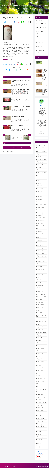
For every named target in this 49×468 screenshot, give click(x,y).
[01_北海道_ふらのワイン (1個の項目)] (41, 370)
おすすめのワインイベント (41, 31)
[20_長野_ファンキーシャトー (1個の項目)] (41, 342)
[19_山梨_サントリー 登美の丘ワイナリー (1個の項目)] (41, 363)
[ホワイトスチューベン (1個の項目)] (41, 388)
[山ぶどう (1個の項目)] (38, 406)
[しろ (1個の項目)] (45, 326)
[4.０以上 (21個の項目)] (38, 158)
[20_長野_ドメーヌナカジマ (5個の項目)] (41, 227)
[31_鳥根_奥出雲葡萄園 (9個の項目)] (41, 185)
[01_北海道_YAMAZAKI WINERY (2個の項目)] (41, 314)
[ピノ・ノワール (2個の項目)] (44, 294)
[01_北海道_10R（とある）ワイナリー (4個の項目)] (41, 235)
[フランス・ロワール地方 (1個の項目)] (41, 385)
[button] (47, 138)
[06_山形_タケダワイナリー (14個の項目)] (41, 171)
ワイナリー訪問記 (40, 36)
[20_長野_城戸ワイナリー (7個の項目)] (41, 198)
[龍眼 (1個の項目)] (45, 372)
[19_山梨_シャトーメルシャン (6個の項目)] (41, 206)
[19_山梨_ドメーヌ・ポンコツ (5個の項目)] (41, 219)
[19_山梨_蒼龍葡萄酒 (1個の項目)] (41, 439)
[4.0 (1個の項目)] (42, 397)
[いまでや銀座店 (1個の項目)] (41, 431)
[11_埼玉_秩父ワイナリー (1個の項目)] (41, 407)
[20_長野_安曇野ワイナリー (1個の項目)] (41, 336)
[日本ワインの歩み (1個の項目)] (41, 443)
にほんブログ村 (39, 453)
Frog (41, 105)
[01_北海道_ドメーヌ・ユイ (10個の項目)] (41, 182)
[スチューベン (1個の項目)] (44, 425)
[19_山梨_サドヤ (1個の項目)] (41, 352)
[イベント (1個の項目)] (41, 391)
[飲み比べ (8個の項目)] (41, 193)
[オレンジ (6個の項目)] (38, 204)
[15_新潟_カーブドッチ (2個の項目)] (41, 291)
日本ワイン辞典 (5, 59)
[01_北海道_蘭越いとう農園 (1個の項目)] (41, 380)
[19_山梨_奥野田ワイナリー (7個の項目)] (41, 203)
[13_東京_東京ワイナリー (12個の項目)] (41, 179)
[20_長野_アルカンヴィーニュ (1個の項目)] (41, 410)
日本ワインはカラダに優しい (41, 43)
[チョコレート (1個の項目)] (41, 356)
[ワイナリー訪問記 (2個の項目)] (41, 282)
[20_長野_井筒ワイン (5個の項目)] (41, 215)
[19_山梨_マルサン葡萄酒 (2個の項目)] (41, 274)
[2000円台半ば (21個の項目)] (44, 158)
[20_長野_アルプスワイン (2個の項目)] (41, 307)
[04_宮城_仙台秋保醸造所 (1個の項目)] (41, 422)
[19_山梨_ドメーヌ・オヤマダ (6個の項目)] (41, 207)
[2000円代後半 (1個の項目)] (38, 397)
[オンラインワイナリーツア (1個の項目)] (41, 347)
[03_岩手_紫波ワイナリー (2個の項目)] (41, 301)
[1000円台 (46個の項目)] (39, 147)
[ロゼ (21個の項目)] (45, 159)
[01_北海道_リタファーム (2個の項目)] (40, 298)
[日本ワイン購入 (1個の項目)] (39, 445)
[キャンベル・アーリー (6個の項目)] (41, 209)
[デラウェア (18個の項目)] (38, 166)
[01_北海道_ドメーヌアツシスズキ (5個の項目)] (41, 217)
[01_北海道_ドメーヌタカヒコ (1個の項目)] (41, 426)
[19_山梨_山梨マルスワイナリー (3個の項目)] (41, 255)
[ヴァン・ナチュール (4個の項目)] (41, 244)
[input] (41, 138)
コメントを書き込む (17, 148)
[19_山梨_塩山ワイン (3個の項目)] (41, 260)
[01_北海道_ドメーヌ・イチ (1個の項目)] (41, 350)
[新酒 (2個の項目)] (45, 298)
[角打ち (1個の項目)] (41, 383)
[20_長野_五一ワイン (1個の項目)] (41, 340)
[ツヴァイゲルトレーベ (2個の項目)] (41, 284)
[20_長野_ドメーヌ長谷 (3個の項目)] (40, 257)
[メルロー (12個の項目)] (41, 177)
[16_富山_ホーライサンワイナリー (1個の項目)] (41, 402)
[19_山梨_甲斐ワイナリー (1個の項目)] (41, 353)
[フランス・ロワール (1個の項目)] (41, 345)
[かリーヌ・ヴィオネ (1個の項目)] (41, 324)
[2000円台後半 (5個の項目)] (39, 214)
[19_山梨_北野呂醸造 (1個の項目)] (41, 355)
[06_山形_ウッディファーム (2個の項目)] (41, 290)
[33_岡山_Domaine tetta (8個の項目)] (41, 188)
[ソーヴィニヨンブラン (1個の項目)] (41, 399)
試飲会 (38, 33)
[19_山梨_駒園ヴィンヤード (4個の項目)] (41, 230)
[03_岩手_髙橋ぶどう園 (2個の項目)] (41, 302)
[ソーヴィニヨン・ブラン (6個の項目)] (41, 212)
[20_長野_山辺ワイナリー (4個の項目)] (41, 245)
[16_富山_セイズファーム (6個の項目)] (41, 211)
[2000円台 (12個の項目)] (38, 175)
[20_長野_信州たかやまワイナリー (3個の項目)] (41, 250)
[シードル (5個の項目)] (41, 228)
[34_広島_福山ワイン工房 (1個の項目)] (41, 438)
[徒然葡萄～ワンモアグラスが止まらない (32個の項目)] (41, 149)
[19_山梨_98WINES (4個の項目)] (41, 247)
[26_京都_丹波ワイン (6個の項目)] (43, 204)
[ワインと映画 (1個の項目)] (38, 425)
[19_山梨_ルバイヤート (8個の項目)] (41, 191)
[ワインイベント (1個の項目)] (41, 434)
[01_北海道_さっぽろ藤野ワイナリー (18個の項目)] (41, 164)
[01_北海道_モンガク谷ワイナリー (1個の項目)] (41, 369)
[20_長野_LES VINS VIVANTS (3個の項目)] (41, 253)
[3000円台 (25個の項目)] (41, 155)
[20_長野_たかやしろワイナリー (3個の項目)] (41, 261)
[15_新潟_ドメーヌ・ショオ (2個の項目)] (41, 320)
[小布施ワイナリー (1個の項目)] (41, 414)
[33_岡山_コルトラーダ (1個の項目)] (41, 329)
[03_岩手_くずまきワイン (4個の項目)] (41, 233)
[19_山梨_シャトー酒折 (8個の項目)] (41, 190)
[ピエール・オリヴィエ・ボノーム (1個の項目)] (41, 393)
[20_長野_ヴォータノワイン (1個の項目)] (41, 344)
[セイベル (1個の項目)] (41, 386)
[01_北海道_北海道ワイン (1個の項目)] (41, 417)
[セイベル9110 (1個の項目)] (39, 326)
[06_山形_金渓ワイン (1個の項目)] (39, 372)
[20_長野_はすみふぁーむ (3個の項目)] (41, 266)
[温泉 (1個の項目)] (37, 447)
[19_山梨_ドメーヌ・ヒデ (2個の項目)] (41, 276)
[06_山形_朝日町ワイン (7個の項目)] (41, 199)
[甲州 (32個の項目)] (38, 151)
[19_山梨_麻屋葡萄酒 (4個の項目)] (41, 241)
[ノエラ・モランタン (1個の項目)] (43, 447)
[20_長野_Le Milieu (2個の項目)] (41, 299)
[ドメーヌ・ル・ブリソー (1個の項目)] (41, 423)
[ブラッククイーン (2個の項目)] (43, 271)
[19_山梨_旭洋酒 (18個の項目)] (44, 166)
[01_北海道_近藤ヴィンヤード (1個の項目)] (41, 415)
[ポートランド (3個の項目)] (39, 268)
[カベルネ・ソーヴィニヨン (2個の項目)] (41, 323)
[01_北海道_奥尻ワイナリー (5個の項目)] (41, 220)
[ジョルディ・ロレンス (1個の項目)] (40, 412)
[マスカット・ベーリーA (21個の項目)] (40, 159)
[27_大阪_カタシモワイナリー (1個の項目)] (41, 367)
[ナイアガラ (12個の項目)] (44, 175)
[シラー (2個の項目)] (41, 273)
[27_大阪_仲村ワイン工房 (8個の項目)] (41, 187)
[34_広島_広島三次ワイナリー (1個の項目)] (41, 348)
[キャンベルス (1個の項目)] (41, 373)
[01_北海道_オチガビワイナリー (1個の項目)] (41, 378)
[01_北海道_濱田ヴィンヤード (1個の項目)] (41, 436)
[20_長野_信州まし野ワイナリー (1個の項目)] (41, 339)
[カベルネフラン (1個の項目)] (41, 430)
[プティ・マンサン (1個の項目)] (41, 365)
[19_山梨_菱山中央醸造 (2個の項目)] (41, 285)
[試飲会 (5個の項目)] (44, 214)
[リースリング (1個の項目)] (44, 406)
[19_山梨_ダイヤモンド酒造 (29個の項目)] (41, 153)
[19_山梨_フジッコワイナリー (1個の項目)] (41, 361)
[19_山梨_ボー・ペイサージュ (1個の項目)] (41, 433)
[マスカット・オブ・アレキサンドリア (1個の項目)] (41, 441)
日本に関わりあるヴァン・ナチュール (41, 47)
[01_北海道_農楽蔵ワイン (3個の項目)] (41, 265)
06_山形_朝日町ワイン (12, 59)
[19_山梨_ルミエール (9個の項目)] (41, 183)
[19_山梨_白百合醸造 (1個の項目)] (39, 332)
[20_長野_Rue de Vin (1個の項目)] (41, 337)
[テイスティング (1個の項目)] (41, 428)
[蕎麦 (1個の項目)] (45, 412)
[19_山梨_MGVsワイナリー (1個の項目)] (41, 409)
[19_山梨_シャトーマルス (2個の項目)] (43, 321)
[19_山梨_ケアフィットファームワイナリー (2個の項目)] (41, 316)
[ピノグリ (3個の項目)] (44, 268)
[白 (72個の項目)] (37, 145)
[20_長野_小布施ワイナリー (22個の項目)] (41, 156)
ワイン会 (38, 38)
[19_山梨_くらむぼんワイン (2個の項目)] (41, 304)
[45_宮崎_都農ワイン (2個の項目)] (41, 309)
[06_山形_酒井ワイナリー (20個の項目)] (41, 161)
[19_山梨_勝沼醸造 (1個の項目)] (41, 360)
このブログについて (40, 52)
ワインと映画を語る (40, 50)
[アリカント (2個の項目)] (38, 294)
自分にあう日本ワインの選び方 (41, 24)
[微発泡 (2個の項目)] (45, 296)
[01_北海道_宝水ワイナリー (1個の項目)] (41, 418)
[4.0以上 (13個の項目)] (38, 172)
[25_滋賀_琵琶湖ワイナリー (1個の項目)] (41, 334)
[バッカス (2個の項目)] (38, 271)
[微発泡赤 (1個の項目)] (45, 332)
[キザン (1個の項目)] (45, 420)
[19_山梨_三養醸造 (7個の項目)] (41, 196)
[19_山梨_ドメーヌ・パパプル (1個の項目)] (41, 328)
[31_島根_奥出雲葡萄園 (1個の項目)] (41, 394)
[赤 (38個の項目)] (44, 147)
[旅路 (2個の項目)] (37, 321)
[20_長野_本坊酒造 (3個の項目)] (41, 263)
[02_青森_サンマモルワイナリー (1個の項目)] (41, 401)
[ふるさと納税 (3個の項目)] (41, 258)
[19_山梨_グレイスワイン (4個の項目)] (41, 239)
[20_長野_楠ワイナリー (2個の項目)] (41, 293)
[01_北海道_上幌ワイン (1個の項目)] (39, 420)
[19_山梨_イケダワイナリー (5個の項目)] (41, 223)
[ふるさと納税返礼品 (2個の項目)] (41, 312)
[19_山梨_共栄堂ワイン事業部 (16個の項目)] (41, 169)
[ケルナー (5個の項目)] (39, 225)
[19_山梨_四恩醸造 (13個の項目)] (43, 172)
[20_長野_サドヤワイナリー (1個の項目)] (41, 375)
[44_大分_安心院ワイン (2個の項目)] (41, 306)
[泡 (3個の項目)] (45, 257)
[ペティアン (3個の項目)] (41, 252)
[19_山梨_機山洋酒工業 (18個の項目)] (41, 163)
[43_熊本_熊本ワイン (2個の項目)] (41, 318)
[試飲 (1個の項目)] (45, 397)
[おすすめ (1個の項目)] (45, 389)
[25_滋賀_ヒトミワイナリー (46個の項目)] (42, 145)
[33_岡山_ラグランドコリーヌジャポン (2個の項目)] (41, 288)
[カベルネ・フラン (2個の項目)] (41, 281)
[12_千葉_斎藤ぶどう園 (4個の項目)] (41, 249)
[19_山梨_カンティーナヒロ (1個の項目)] (41, 381)
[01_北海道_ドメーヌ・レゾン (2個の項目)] (41, 277)
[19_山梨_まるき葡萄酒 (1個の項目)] (41, 396)
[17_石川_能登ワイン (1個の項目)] (41, 331)
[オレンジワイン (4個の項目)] (41, 237)
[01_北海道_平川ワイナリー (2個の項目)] (41, 279)
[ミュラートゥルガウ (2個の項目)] (39, 296)
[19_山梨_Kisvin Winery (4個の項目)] (41, 242)
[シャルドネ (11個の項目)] (41, 180)
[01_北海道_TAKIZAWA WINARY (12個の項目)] (41, 174)
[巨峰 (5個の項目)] (44, 225)
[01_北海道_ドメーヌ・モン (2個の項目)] (41, 310)
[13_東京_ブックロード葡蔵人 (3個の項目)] (41, 269)
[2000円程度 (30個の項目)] (44, 151)
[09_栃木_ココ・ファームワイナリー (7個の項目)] (41, 201)
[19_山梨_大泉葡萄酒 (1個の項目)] (41, 358)
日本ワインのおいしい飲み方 (41, 28)
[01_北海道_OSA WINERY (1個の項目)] (41, 404)
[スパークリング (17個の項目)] (41, 167)
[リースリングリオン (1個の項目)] (39, 389)
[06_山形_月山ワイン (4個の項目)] (41, 231)
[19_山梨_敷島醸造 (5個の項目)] (41, 222)
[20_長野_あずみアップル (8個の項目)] (41, 195)
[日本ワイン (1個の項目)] (44, 445)
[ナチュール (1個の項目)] (41, 377)
